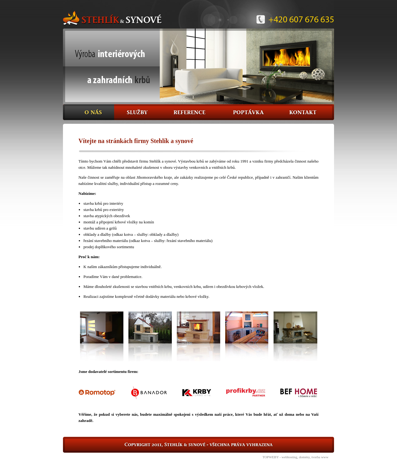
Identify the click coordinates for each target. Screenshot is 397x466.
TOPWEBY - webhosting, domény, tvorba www (295, 457)
